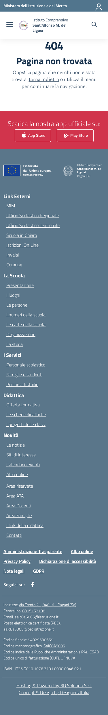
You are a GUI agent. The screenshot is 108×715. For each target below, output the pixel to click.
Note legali (13, 570)
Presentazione (20, 285)
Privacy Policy (17, 561)
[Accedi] (99, 6)
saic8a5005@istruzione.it (36, 617)
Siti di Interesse (21, 454)
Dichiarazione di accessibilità (67, 561)
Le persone (16, 304)
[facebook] (32, 584)
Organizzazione (20, 334)
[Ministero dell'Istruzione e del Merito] (35, 6)
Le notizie (15, 444)
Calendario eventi (23, 464)
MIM (10, 205)
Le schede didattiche (26, 414)
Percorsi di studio (22, 384)
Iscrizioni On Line (22, 245)
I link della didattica (24, 525)
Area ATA (15, 495)
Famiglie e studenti (24, 374)
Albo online (17, 474)
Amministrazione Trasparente (32, 551)
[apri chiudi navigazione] (9, 25)
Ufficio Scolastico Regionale (32, 215)
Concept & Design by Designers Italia (54, 692)
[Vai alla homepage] (51, 25)
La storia (14, 344)
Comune (14, 264)
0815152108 (33, 611)
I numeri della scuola (26, 314)
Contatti (14, 535)
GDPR (38, 570)
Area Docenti (18, 505)
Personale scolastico (25, 364)
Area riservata (19, 485)
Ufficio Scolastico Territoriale (33, 225)
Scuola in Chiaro (21, 235)
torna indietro (44, 79)
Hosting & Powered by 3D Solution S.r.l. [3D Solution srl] (54, 685)
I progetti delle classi (26, 424)
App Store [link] (32, 135)
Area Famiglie (19, 515)
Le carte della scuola (26, 324)
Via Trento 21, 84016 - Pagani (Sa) (47, 605)
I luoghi (13, 295)
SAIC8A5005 (54, 646)
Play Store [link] (75, 135)
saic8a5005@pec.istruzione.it (28, 629)
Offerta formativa (23, 404)
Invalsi (12, 254)
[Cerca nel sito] (94, 25)
